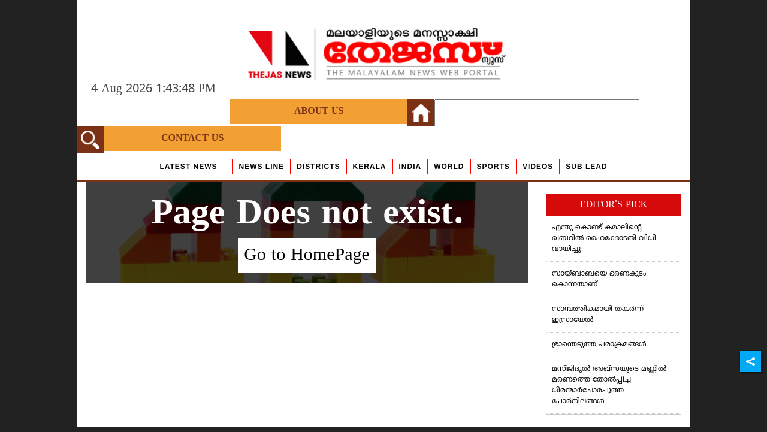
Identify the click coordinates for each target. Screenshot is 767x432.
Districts (318, 166)
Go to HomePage (307, 255)
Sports (493, 166)
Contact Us (192, 138)
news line (262, 166)
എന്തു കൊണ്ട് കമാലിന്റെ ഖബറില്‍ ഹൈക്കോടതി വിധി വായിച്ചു (604, 238)
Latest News (188, 166)
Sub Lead (586, 166)
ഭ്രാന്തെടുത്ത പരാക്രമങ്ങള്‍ (599, 344)
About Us (318, 111)
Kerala (369, 166)
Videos (538, 166)
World (449, 166)
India (410, 166)
